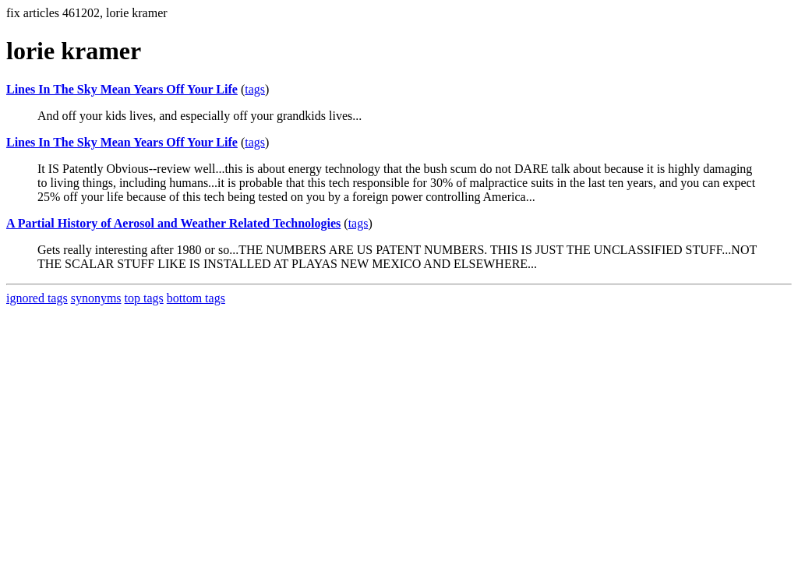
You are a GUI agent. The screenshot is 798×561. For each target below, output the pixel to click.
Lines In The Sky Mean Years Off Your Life (122, 89)
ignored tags (37, 298)
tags (255, 89)
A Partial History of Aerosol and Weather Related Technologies (173, 223)
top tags (144, 298)
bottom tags (196, 298)
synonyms (96, 298)
